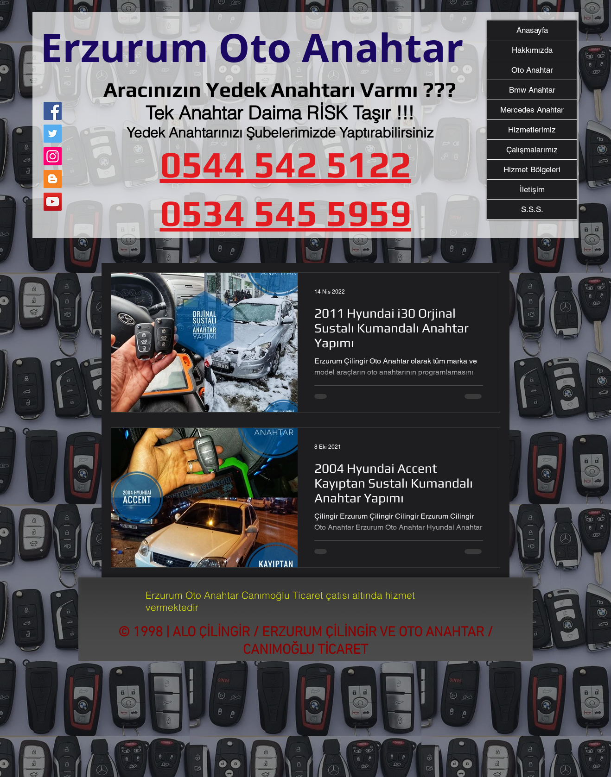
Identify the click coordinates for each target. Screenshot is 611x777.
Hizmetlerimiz (532, 129)
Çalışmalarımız (532, 149)
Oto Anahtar (532, 70)
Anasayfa (532, 30)
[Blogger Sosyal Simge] (53, 179)
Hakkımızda (532, 50)
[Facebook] (53, 111)
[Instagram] (53, 156)
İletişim (532, 189)
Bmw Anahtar (532, 89)
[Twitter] (53, 134)
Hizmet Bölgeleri (531, 169)
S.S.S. (532, 209)
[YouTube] (53, 202)
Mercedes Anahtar (532, 109)
